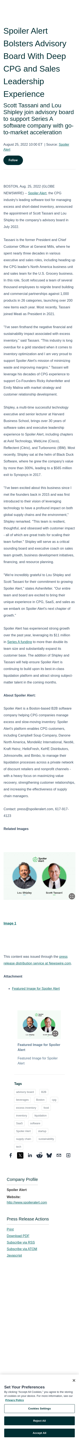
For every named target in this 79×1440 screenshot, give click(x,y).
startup (42, 1131)
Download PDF (18, 1236)
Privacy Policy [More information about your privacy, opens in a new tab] (14, 1401)
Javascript (14, 1255)
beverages (22, 1099)
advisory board (25, 1092)
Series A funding (19, 642)
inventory (21, 1115)
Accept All (39, 1434)
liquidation (41, 1115)
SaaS (19, 1123)
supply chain (23, 1138)
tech (18, 1146)
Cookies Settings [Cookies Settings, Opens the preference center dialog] (39, 1410)
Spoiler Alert (37, 193)
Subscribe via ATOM (22, 1249)
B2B (43, 1092)
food (46, 1107)
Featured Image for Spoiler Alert (36, 988)
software (35, 1123)
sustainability (46, 1138)
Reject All (39, 1422)
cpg (54, 1099)
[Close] (74, 1382)
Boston (40, 1099)
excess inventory (26, 1107)
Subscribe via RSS (21, 1242)
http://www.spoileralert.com (27, 1202)
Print (10, 1229)
